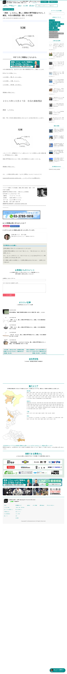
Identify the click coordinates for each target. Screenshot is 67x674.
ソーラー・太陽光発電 (53, 37)
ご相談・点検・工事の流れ (20, 507)
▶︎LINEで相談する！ (44, 1)
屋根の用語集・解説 (9, 9)
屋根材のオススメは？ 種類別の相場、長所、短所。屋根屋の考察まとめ (58, 73)
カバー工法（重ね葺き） (54, 29)
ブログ (5, 6)
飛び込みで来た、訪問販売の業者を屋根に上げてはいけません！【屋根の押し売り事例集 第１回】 (13, 351)
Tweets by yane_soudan (54, 169)
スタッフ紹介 (18, 513)
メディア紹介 (25, 6)
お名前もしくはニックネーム (9, 278)
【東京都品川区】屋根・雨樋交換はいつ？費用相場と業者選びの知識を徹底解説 (59, 144)
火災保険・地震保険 (53, 31)
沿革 (16, 515)
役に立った (6, 226)
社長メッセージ (18, 511)
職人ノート (6, 515)
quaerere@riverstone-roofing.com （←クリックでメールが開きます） (22, 178)
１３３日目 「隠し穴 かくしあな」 (12, 77)
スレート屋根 (52, 20)
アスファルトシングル (53, 35)
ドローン (51, 27)
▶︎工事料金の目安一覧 (53, 1)
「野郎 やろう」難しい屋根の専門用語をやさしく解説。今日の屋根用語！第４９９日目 (28, 328)
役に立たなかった (14, 226)
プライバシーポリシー (51, 505)
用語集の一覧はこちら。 (9, 92)
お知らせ (20, 6)
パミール (55, 27)
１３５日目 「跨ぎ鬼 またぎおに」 (12, 84)
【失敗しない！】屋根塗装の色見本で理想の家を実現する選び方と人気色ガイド (59, 130)
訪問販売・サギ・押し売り (54, 22)
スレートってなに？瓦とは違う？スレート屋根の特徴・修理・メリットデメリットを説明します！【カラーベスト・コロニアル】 (56, 64)
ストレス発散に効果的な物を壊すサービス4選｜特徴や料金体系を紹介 (58, 105)
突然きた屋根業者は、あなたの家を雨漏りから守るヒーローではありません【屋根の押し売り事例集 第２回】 (36, 351)
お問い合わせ (31, 6)
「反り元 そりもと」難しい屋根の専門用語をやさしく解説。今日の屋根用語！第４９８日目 (28, 335)
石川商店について (13, 6)
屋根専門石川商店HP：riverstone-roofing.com (15, 203)
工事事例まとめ (6, 511)
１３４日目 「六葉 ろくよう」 (11, 81)
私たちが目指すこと (19, 509)
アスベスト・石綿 (52, 25)
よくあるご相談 (6, 507)
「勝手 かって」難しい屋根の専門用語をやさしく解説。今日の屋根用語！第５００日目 (28, 320)
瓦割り (58, 25)
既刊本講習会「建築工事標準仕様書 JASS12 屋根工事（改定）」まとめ (27, 312)
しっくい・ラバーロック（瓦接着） (56, 33)
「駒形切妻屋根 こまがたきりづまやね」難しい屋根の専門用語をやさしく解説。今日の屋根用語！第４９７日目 (28, 343)
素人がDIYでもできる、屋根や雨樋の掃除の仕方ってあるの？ (58, 119)
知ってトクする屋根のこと (8, 509)
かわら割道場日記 (7, 513)
